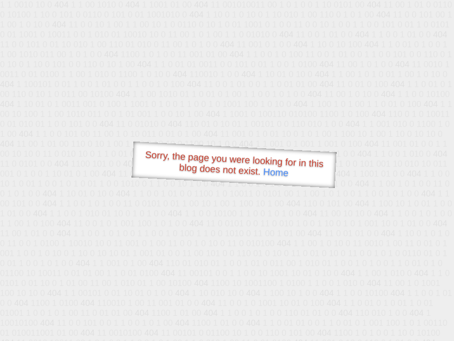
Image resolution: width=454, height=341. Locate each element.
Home (275, 172)
